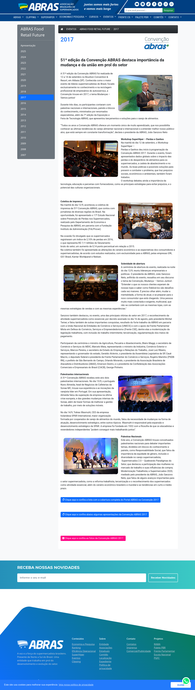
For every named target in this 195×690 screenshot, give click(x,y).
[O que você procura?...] (143, 10)
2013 (23, 120)
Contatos (131, 644)
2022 (23, 68)
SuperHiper (78, 654)
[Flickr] (143, 3)
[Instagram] (166, 3)
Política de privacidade (105, 666)
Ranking (76, 647)
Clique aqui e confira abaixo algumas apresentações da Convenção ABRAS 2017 (104, 514)
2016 (23, 103)
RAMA (157, 644)
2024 (23, 57)
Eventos (71, 29)
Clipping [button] (31, 17)
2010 (23, 137)
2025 (23, 51)
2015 (23, 108)
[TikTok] (148, 3)
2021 (23, 74)
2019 (23, 85)
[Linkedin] (160, 3)
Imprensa (132, 647)
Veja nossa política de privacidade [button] (76, 685)
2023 (23, 62)
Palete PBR (160, 647)
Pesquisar (168, 10)
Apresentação (28, 45)
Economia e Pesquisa (83, 644)
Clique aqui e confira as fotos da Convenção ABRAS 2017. (93, 538)
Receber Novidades (163, 577)
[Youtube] (137, 3)
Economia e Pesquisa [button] (72, 17)
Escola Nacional (162, 654)
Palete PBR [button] (142, 17)
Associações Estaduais (105, 649)
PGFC (157, 658)
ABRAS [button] (17, 17)
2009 (23, 143)
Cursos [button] (94, 17)
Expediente (105, 661)
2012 (23, 126)
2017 (23, 97)
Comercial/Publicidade (139, 651)
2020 (23, 80)
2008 (23, 149)
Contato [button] (173, 17)
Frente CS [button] (124, 17)
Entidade (104, 644)
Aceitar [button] (180, 685)
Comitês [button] (159, 17)
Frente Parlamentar (164, 651)
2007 (23, 155)
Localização (105, 658)
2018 (23, 91)
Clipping (76, 661)
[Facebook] (154, 3)
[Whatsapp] (171, 3)
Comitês (103, 654)
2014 (23, 114)
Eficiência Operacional (84, 651)
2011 (23, 132)
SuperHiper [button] (48, 17)
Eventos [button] (108, 17)
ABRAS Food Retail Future (95, 29)
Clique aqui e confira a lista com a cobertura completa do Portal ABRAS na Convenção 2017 (110, 499)
